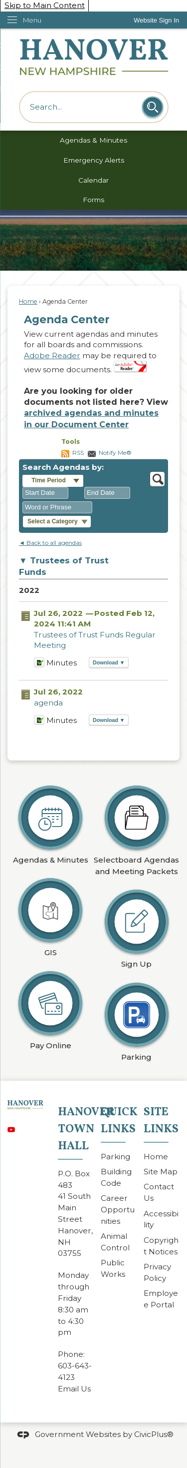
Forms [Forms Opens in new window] (93, 200)
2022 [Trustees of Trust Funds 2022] (29, 590)
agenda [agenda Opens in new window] (48, 702)
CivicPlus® (154, 1433)
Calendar (93, 180)
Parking (115, 1156)
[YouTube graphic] (11, 1127)
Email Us (74, 1388)
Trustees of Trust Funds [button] (64, 566)
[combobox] (45, 493)
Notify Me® (115, 452)
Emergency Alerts (93, 160)
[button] (152, 107)
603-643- (75, 1365)
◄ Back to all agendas (50, 542)
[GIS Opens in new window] (50, 915)
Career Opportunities (118, 1209)
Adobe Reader (52, 355)
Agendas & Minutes (93, 140)
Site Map (161, 1171)
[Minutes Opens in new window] (39, 665)
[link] (156, 20)
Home (28, 301)
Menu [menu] (32, 20)
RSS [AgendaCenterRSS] (78, 452)
